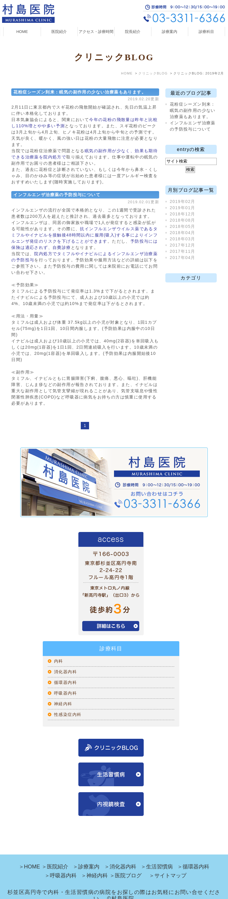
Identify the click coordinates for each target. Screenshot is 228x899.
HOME (22, 31)
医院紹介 (59, 31)
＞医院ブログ (126, 867)
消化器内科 (65, 671)
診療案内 (169, 31)
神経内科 (63, 703)
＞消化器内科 (120, 858)
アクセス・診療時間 (96, 31)
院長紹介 (132, 31)
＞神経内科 (94, 867)
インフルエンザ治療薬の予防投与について (56, 194)
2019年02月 (182, 201)
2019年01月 (182, 207)
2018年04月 (182, 232)
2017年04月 (182, 257)
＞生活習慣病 (157, 858)
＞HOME (29, 858)
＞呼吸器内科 (61, 867)
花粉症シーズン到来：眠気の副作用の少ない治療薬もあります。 (79, 92)
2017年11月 (182, 251)
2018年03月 (182, 238)
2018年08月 (182, 220)
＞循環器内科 (193, 858)
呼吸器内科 (65, 693)
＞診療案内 (86, 858)
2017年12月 (182, 245)
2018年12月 (182, 214)
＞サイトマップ (167, 867)
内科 (58, 661)
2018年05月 (182, 226)
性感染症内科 (67, 714)
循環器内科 (65, 682)
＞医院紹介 (55, 858)
